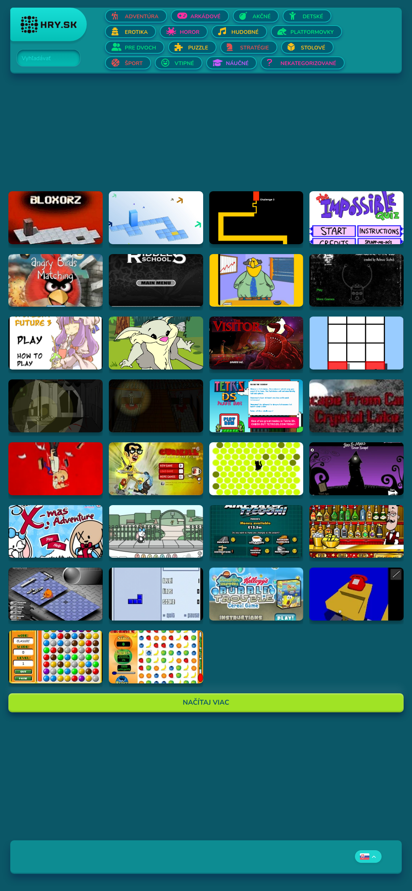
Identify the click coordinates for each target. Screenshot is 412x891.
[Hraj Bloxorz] (55, 217)
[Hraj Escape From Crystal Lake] (356, 405)
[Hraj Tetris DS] (256, 405)
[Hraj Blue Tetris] (156, 594)
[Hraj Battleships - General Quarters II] (55, 594)
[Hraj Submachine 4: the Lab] (356, 280)
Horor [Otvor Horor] (189, 32)
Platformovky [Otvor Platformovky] (312, 32)
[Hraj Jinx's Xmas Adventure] (55, 531)
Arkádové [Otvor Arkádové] (206, 16)
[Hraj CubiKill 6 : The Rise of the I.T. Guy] (156, 468)
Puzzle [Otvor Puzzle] (198, 47)
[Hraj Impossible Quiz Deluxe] (356, 217)
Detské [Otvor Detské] (312, 16)
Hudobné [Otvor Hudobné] (244, 32)
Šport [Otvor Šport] (134, 63)
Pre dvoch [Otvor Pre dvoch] (140, 47)
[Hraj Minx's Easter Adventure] (156, 531)
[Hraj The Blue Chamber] (356, 594)
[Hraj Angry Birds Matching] (55, 280)
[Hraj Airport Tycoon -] (256, 531)
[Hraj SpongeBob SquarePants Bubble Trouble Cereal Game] (256, 594)
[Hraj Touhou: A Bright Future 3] (55, 343)
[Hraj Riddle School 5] (156, 280)
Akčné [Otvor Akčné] (262, 16)
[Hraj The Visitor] (256, 343)
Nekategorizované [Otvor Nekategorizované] (308, 63)
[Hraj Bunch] (55, 656)
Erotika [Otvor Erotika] (136, 32)
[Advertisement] (206, 138)
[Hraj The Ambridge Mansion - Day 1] (55, 405)
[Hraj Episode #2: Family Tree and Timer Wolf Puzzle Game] (156, 343)
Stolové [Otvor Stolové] (313, 47)
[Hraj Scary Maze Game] (256, 217)
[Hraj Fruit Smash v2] (156, 656)
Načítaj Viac (206, 702)
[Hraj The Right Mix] (356, 531)
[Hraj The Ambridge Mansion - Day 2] (156, 405)
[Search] (44, 58)
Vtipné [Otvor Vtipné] (184, 63)
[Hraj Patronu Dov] (256, 280)
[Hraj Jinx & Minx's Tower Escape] (356, 468)
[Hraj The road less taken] (356, 343)
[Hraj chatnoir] (256, 468)
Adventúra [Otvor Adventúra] (142, 16)
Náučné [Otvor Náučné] (237, 63)
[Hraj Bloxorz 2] (156, 217)
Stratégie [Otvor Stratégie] (254, 47)
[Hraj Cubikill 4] (55, 468)
